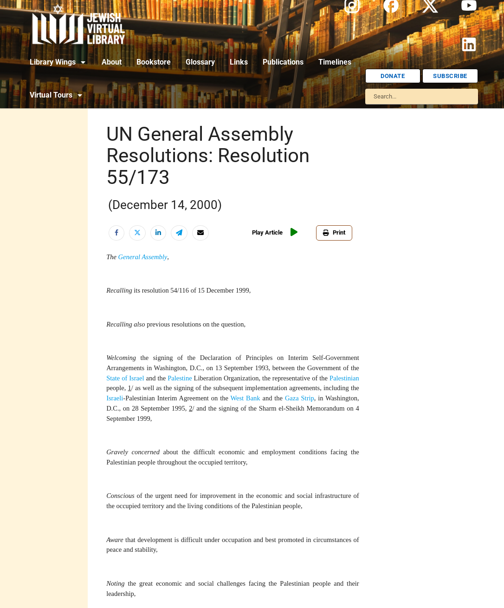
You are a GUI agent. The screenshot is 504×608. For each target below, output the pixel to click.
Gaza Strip (299, 398)
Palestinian (344, 378)
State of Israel (125, 378)
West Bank (245, 398)
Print (334, 232)
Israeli (114, 398)
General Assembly (143, 257)
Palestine (180, 378)
